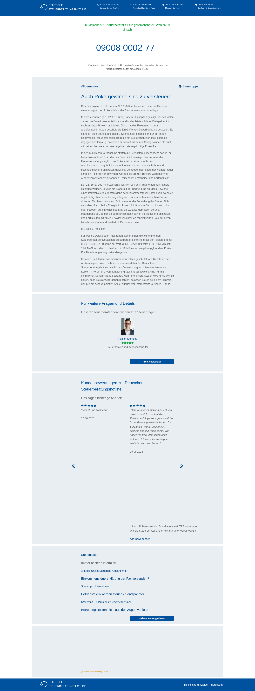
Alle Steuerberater (152, 361)
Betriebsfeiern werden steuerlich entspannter (112, 594)
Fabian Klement (127, 338)
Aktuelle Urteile (90, 570)
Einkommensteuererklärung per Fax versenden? (115, 578)
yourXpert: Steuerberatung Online (94, 672)
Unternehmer (101, 586)
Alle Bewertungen (140, 539)
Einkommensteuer (104, 602)
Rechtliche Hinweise (196, 684)
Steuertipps (188, 86)
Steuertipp (105, 570)
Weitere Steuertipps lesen (152, 618)
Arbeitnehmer (120, 570)
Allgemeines (89, 86)
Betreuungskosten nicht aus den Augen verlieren (115, 610)
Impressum (216, 684)
